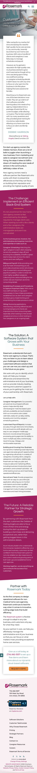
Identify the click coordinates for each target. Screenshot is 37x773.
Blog (11, 737)
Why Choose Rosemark (18, 727)
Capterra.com (17, 711)
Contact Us (13, 741)
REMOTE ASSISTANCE (13, 764)
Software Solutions (16, 720)
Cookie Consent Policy (26, 768)
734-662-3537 (14, 691)
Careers (12, 748)
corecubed (22, 759)
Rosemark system (14, 617)
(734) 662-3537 (13, 654)
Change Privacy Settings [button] (18, 761)
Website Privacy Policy (10, 768)
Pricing (12, 730)
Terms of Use (19, 770)
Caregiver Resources (17, 744)
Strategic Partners (16, 734)
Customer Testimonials (18, 723)
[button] (28, 6)
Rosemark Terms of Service (19, 751)
